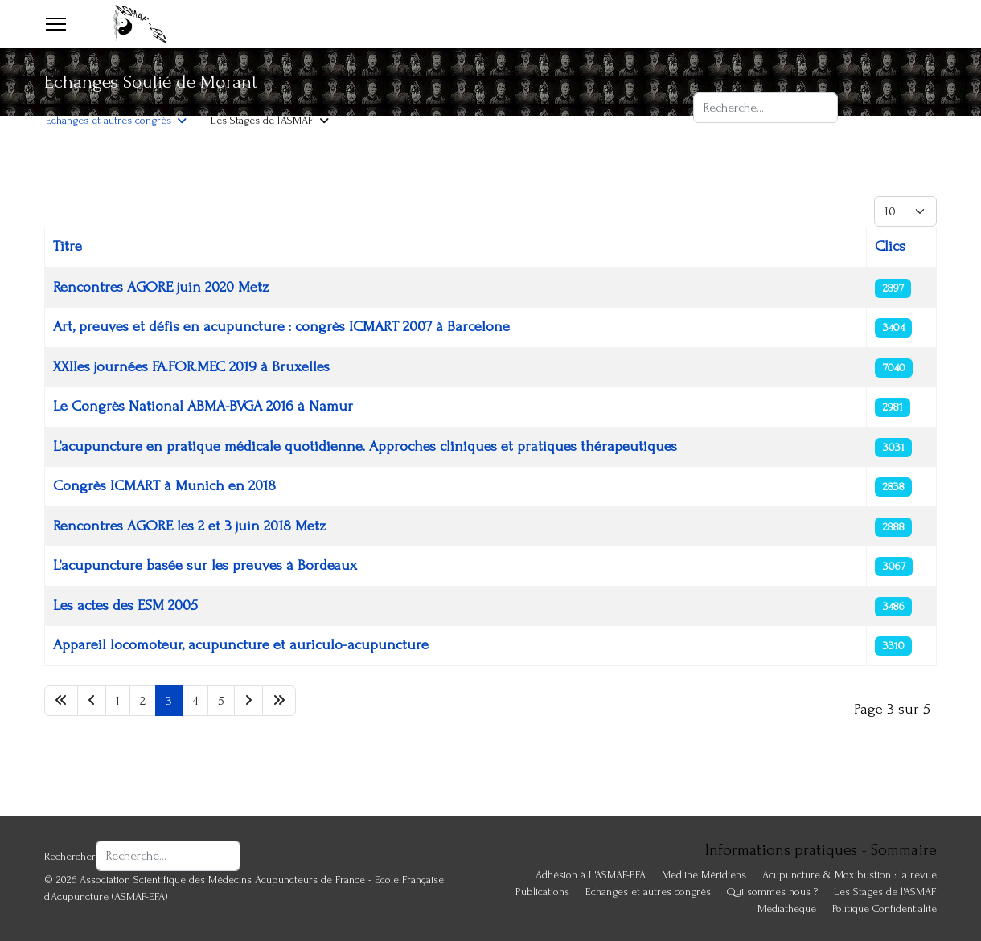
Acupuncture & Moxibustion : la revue (412, 72)
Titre (67, 246)
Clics (890, 246)
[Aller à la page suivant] (248, 700)
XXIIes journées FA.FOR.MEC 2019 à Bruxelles (191, 366)
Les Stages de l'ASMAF (262, 120)
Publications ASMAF (240, 72)
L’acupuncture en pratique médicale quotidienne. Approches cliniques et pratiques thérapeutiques (365, 446)
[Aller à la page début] (61, 700)
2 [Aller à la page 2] (143, 700)
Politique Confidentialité (884, 908)
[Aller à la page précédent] (91, 700)
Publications (542, 892)
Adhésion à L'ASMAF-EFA (101, 72)
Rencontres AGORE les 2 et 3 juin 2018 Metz (189, 526)
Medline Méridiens (704, 875)
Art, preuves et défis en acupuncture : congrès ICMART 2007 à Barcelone (281, 326)
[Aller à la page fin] (279, 700)
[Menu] (56, 24)
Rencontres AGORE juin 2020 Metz (161, 287)
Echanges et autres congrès (108, 120)
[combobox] (765, 107)
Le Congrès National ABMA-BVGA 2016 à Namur (203, 406)
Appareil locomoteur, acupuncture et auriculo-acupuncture (241, 644)
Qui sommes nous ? (772, 892)
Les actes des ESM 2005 (125, 605)
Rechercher (728, 80)
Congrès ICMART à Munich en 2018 (164, 485)
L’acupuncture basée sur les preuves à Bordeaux (205, 565)
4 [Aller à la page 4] (195, 700)
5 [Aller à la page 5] (221, 700)
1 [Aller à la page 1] (118, 700)
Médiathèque (786, 908)
